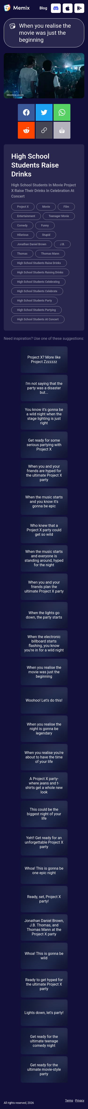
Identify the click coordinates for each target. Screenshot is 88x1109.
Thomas (22, 253)
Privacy (79, 1100)
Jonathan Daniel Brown (31, 244)
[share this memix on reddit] (26, 130)
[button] (44, 130)
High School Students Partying (36, 310)
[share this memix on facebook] (26, 112)
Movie (46, 206)
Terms (69, 1100)
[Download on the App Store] (68, 8)
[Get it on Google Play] (79, 8)
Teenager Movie (59, 216)
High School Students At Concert (38, 319)
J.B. (62, 244)
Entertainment (26, 216)
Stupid (46, 235)
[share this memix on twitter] (44, 112)
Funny (45, 225)
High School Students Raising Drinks (40, 272)
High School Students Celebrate (37, 291)
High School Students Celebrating (38, 281)
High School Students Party (34, 300)
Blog (43, 8)
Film (66, 206)
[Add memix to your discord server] (56, 8)
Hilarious (22, 235)
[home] (17, 8)
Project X (23, 206)
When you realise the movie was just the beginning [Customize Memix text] (48, 32)
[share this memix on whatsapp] (62, 112)
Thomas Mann (50, 253)
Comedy (22, 225)
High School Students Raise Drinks (39, 263)
